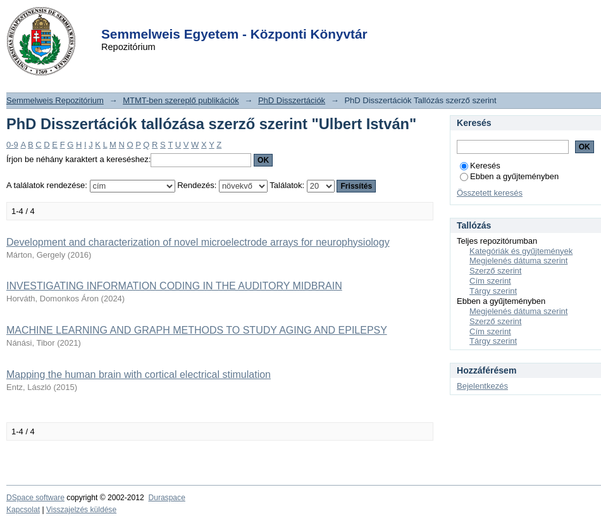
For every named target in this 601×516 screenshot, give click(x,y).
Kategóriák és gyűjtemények (521, 251)
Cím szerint (490, 281)
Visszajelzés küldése (81, 509)
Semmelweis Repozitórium (55, 100)
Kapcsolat (23, 509)
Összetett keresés (490, 193)
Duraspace (166, 497)
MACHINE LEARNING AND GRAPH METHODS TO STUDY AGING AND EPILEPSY (196, 330)
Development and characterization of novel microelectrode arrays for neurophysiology (198, 242)
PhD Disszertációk (291, 100)
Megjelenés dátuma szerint (518, 260)
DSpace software (35, 497)
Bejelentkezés (482, 386)
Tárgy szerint (493, 291)
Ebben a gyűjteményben (509, 176)
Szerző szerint (495, 270)
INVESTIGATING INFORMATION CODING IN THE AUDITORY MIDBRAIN (174, 285)
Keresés (480, 165)
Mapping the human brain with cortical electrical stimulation (138, 374)
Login (278, 18)
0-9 (12, 144)
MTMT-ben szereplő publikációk (181, 100)
